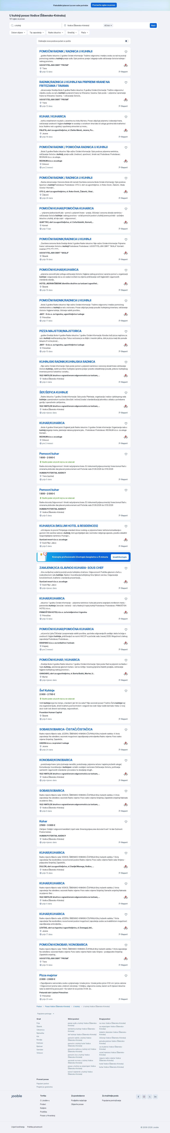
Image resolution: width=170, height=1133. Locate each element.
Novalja (39, 1040)
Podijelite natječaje (79, 1100)
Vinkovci (40, 1053)
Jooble (156, 1127)
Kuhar (43, 821)
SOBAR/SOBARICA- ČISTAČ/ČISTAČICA (66, 729)
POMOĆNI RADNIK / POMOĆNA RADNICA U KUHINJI (73, 147)
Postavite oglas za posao (103, 5)
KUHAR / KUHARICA (52, 116)
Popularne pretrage (46, 1013)
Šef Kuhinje (47, 690)
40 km (108, 25)
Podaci (43, 1104)
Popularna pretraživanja (111, 1100)
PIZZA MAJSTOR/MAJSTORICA (60, 331)
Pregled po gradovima (45, 1087)
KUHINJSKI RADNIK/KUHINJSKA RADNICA (67, 361)
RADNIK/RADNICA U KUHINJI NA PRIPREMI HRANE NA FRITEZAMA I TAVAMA (74, 83)
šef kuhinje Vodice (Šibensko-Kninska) (82, 1034)
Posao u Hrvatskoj (47, 1115)
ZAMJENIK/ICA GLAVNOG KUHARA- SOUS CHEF (71, 568)
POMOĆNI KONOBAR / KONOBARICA (63, 944)
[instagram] (144, 1096)
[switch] (127, 41)
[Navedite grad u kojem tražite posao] (88, 25)
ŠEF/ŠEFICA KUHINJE (53, 392)
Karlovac (40, 1043)
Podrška (43, 1112)
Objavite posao (77, 1104)
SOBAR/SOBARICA (51, 790)
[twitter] (149, 1096)
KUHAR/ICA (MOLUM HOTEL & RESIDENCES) (68, 526)
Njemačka (40, 1033)
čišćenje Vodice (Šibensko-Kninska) (112, 1038)
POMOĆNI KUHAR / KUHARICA (59, 659)
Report (123, 72)
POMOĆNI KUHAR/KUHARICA (59, 269)
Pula (38, 1023)
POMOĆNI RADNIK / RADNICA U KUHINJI (65, 51)
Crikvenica (40, 1030)
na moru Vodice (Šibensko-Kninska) (112, 1023)
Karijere (43, 1108)
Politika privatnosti (34, 1127)
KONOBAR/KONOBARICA (55, 760)
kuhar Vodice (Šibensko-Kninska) (111, 1067)
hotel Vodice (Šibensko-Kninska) (111, 1064)
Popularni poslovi (43, 1084)
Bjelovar (39, 1046)
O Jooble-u (44, 1100)
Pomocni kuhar (49, 453)
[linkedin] (155, 1096)
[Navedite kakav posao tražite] (35, 25)
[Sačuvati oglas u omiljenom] (125, 51)
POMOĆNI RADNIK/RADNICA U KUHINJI (65, 239)
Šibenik (39, 1026)
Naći (153, 25)
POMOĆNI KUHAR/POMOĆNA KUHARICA (66, 208)
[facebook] (138, 1096)
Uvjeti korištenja (17, 1127)
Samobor (40, 1050)
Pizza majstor (48, 975)
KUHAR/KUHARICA (52, 423)
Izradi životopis (120, 557)
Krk (38, 1036)
